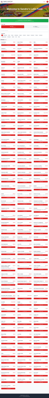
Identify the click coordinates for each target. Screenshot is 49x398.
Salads (12, 35)
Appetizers (5, 35)
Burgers (21, 35)
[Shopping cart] (47, 2)
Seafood (28, 35)
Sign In (44, 1)
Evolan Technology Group (26, 396)
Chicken (37, 35)
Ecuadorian (32, 35)
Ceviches (24, 35)
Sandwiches (16, 35)
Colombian (40, 35)
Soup (9, 35)
